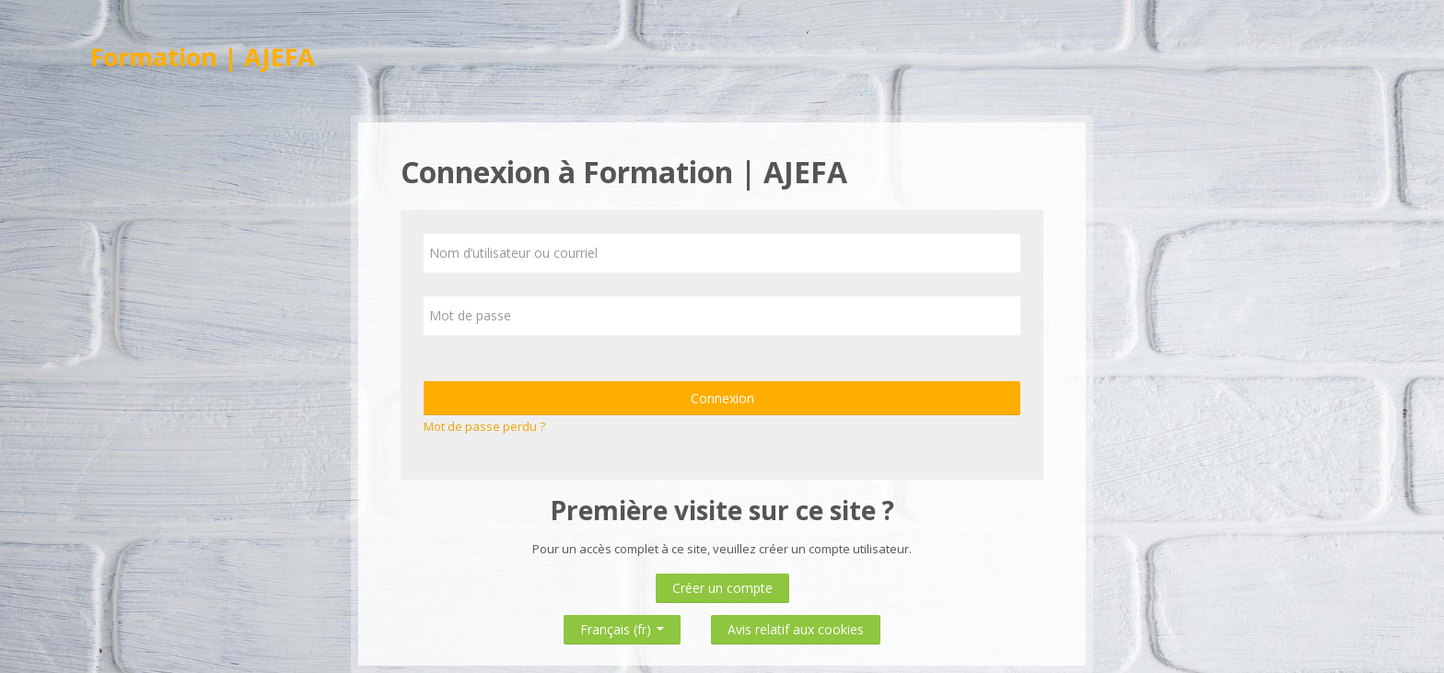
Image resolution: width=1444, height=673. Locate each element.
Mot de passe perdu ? (484, 426)
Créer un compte (722, 588)
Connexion (722, 398)
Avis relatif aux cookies (796, 629)
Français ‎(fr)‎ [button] (622, 626)
